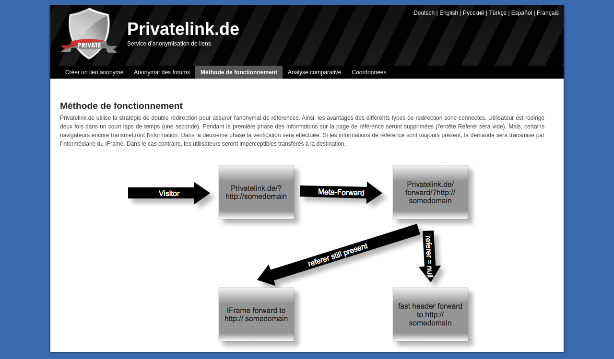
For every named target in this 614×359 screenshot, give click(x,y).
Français (548, 13)
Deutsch (424, 13)
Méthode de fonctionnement (239, 72)
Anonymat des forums (162, 72)
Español (521, 13)
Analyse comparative (314, 72)
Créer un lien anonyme (94, 72)
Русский (473, 13)
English (448, 13)
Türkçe (498, 13)
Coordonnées (369, 72)
